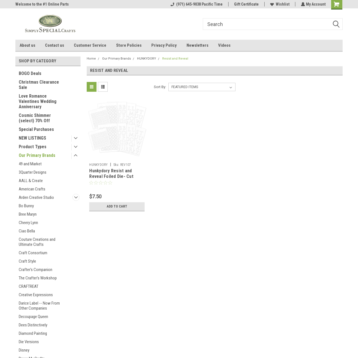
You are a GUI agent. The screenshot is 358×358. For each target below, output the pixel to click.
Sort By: (160, 87)
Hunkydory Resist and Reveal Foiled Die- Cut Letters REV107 (111, 176)
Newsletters (197, 45)
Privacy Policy (164, 45)
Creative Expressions (36, 294)
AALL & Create (31, 180)
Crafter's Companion (35, 269)
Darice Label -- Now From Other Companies (39, 306)
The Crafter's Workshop (38, 278)
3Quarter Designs (32, 172)
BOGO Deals (30, 73)
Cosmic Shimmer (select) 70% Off (35, 118)
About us (27, 45)
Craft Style (27, 261)
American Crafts (32, 189)
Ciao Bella (27, 231)
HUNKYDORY (146, 58)
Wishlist (279, 4)
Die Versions (29, 341)
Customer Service (90, 45)
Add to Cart (117, 206)
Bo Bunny (26, 205)
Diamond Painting (33, 333)
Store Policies (129, 45)
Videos (224, 45)
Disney (24, 350)
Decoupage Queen (33, 316)
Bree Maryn (28, 214)
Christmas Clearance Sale (39, 84)
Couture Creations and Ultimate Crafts (37, 242)
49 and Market (30, 163)
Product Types (32, 146)
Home (91, 58)
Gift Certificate (246, 4)
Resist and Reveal (175, 58)
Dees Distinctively (33, 325)
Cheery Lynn (28, 222)
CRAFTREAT (28, 286)
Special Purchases (36, 129)
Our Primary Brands (37, 155)
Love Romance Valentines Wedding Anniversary (37, 101)
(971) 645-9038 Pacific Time (196, 4)
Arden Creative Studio (36, 197)
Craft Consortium (33, 252)
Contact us (54, 45)
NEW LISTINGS (32, 138)
